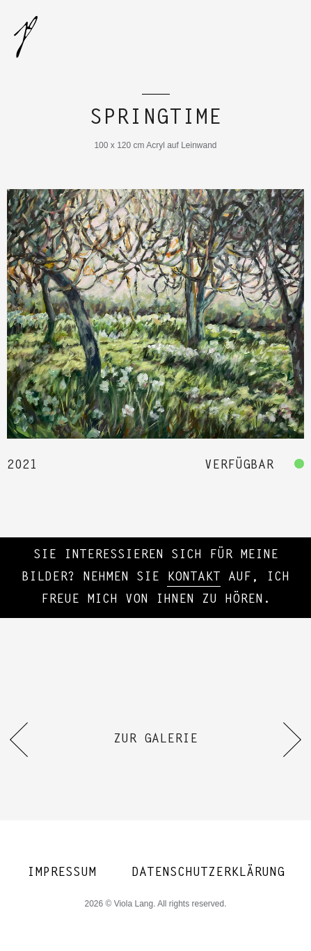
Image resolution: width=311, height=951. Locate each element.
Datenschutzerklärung (208, 873)
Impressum (61, 873)
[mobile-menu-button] (282, 35)
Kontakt (194, 577)
